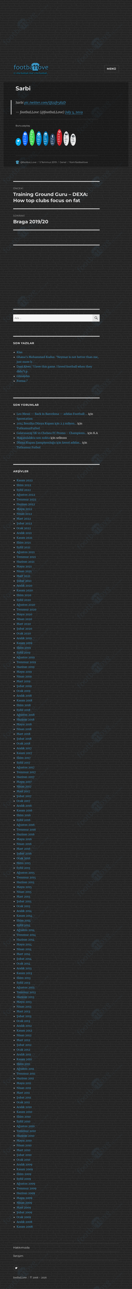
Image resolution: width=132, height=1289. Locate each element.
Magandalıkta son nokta (33, 437)
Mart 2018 (23, 734)
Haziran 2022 (26, 504)
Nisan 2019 (24, 676)
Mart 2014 (23, 954)
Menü (111, 68)
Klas (19, 352)
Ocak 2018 (23, 743)
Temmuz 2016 (26, 829)
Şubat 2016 (24, 853)
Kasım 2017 (24, 753)
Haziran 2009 (26, 1193)
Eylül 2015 (23, 868)
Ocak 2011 (23, 1102)
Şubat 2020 (24, 628)
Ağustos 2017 (25, 767)
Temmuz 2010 (26, 1131)
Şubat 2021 (24, 580)
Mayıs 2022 (24, 509)
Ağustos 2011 (25, 1068)
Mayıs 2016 (24, 839)
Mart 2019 (23, 681)
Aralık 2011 (24, 1054)
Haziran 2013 (25, 997)
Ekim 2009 (24, 1174)
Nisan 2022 (24, 513)
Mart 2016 (23, 848)
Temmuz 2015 (26, 877)
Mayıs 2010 (24, 1140)
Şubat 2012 (24, 1045)
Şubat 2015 (24, 901)
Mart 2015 (23, 896)
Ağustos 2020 (26, 604)
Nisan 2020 (24, 619)
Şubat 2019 (24, 686)
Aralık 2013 (24, 968)
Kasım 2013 (24, 973)
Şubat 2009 (24, 1212)
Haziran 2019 (26, 667)
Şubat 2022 (24, 523)
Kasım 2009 (25, 1169)
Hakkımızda (21, 1247)
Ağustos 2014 (26, 930)
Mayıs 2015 (24, 887)
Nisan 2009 (24, 1202)
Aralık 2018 (24, 695)
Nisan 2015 (24, 891)
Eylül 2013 (23, 982)
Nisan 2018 (24, 729)
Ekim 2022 (24, 485)
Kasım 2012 (24, 1030)
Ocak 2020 (24, 633)
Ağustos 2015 (26, 872)
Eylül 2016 (23, 820)
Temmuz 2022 (26, 499)
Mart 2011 (23, 1092)
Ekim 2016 (24, 815)
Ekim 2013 (23, 978)
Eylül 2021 (23, 547)
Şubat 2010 (24, 1155)
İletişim (18, 1256)
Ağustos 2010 (26, 1126)
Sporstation (25, 418)
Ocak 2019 (23, 691)
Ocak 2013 (23, 1021)
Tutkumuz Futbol (28, 447)
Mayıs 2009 (24, 1198)
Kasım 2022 (25, 480)
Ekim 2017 (23, 757)
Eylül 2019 (23, 652)
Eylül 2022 (24, 490)
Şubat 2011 (24, 1097)
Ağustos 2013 (25, 987)
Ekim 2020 (24, 595)
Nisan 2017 (24, 786)
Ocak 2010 (23, 1159)
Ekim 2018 (24, 705)
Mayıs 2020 (24, 614)
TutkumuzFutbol (28, 428)
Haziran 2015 (25, 882)
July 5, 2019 (74, 112)
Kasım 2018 (24, 700)
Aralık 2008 (24, 1222)
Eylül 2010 (23, 1121)
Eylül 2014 (23, 925)
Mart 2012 (23, 1040)
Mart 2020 (24, 624)
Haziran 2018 (25, 719)
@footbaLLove (28, 162)
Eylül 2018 (23, 710)
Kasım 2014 (24, 915)
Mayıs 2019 (24, 671)
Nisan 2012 (24, 1035)
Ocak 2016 (23, 858)
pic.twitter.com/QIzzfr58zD (45, 102)
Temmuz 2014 (26, 935)
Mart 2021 (23, 576)
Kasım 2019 (24, 643)
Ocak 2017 (23, 801)
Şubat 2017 (24, 796)
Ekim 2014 (24, 920)
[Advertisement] (67, 33)
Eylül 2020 (24, 600)
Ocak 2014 (23, 963)
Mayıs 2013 (24, 1001)
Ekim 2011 (23, 1064)
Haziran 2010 (25, 1135)
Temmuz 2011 (26, 1073)
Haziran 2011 (25, 1078)
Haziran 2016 (26, 834)
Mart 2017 (23, 791)
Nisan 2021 (24, 571)
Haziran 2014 (25, 939)
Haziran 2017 (25, 777)
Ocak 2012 (23, 1049)
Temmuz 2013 (26, 992)
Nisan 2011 (24, 1088)
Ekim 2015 (24, 863)
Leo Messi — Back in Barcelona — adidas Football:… (52, 414)
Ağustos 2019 (26, 657)
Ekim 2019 (24, 647)
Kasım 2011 (24, 1059)
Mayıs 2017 (24, 781)
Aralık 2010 (24, 1107)
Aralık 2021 (24, 533)
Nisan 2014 (24, 949)
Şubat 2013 (24, 1016)
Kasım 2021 (24, 537)
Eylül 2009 (24, 1179)
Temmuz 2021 (26, 557)
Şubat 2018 (24, 738)
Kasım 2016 (24, 810)
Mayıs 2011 (24, 1083)
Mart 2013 (23, 1011)
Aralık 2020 (24, 585)
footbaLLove (20, 1277)
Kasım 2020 (25, 590)
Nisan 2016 (24, 844)
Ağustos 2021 (26, 552)
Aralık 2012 (24, 1025)
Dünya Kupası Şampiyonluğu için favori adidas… (49, 442)
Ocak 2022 (24, 528)
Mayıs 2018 (24, 724)
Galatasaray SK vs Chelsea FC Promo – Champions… (52, 433)
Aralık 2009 (24, 1164)
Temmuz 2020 (26, 609)
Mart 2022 (24, 518)
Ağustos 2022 (26, 494)
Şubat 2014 (24, 958)
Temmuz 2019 (26, 662)
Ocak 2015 (23, 906)
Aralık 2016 (24, 805)
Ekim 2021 (24, 542)
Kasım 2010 (24, 1112)
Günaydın (23, 376)
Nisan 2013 (24, 1006)
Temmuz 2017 (26, 772)
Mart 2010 (23, 1150)
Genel (63, 162)
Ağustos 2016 (26, 824)
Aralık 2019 (24, 638)
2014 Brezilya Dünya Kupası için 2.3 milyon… (47, 423)
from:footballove (79, 162)
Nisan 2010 (24, 1145)
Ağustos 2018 (26, 714)
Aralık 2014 (24, 911)
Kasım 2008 (25, 1226)
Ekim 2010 (24, 1116)
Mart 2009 (24, 1207)
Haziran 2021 (25, 561)
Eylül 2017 (23, 762)
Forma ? (22, 381)
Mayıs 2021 (24, 566)
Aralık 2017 (24, 748)
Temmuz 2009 (26, 1188)
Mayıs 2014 (24, 944)
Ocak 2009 (24, 1217)
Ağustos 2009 (26, 1183)
